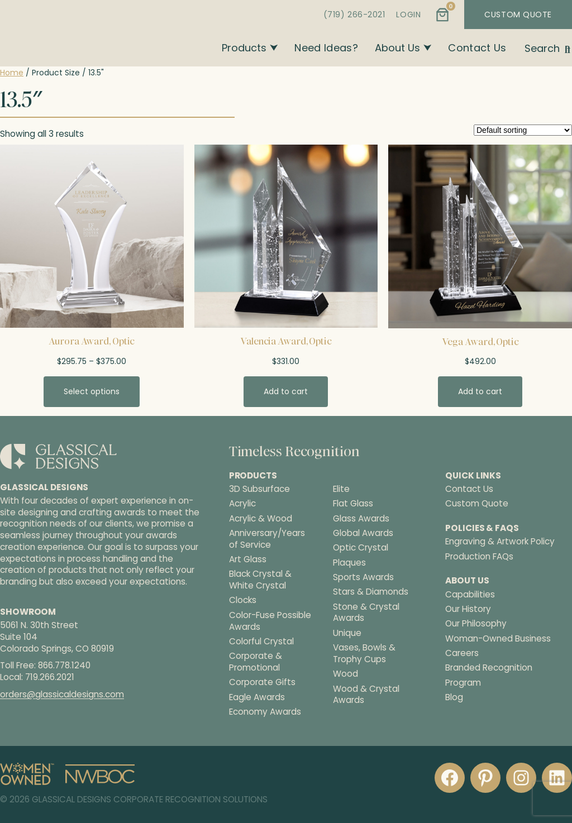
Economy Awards (265, 711)
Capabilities (470, 594)
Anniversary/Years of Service (267, 539)
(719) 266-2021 (354, 14)
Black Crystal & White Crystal (260, 579)
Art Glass (247, 559)
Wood (345, 674)
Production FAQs (479, 556)
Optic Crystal (360, 547)
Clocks (242, 600)
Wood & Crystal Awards (366, 694)
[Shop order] (523, 130)
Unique (347, 633)
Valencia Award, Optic (286, 341)
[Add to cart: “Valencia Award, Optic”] (286, 391)
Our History (468, 609)
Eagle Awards (257, 697)
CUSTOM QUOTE (518, 14)
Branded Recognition (488, 667)
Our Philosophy (476, 623)
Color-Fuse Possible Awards (270, 621)
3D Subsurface (259, 489)
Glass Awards (361, 518)
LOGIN (408, 14)
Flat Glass (353, 503)
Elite (341, 489)
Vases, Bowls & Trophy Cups (364, 653)
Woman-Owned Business (498, 638)
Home (11, 72)
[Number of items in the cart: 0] (442, 14)
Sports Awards (363, 577)
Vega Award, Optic (480, 341)
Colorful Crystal (261, 641)
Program (463, 682)
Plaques (349, 562)
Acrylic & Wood (260, 518)
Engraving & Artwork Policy (500, 541)
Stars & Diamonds (370, 591)
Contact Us (477, 48)
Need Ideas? (326, 48)
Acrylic (242, 503)
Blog (454, 697)
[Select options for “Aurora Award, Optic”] (92, 391)
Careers (462, 653)
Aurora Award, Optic (92, 341)
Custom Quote (476, 503)
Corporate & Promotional (255, 661)
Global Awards (363, 533)
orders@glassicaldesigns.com (62, 694)
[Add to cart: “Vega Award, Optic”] (480, 391)
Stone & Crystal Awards (366, 612)
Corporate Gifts (262, 682)
